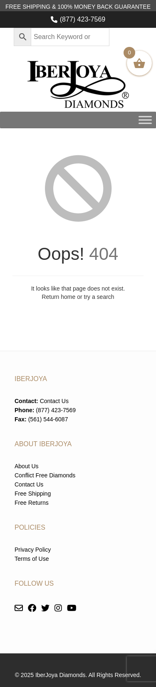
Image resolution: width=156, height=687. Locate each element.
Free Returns (32, 502)
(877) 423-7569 (82, 19)
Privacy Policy (33, 549)
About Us (27, 466)
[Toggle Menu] (145, 120)
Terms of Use (32, 558)
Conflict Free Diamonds (45, 475)
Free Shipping (33, 493)
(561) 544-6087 (48, 419)
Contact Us (54, 401)
